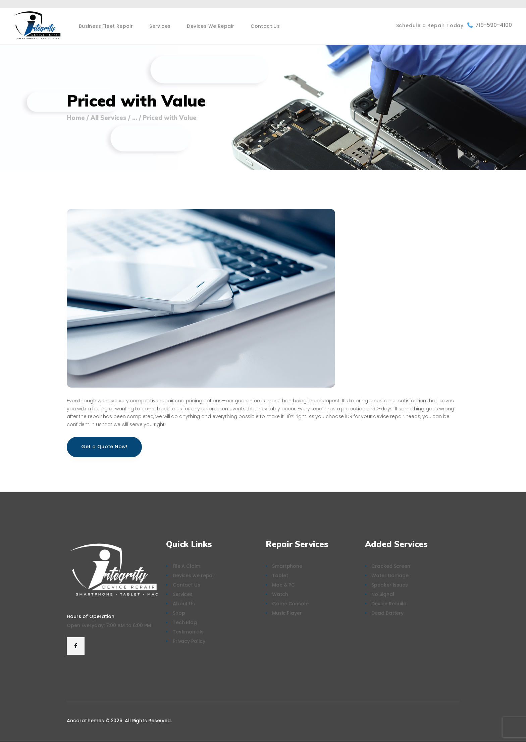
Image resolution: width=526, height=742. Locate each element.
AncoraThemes (85, 720)
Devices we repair (194, 575)
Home (76, 118)
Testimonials (188, 631)
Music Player (287, 613)
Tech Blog (185, 622)
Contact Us (186, 585)
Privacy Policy (189, 641)
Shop (179, 613)
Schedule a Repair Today (430, 25)
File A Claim (186, 566)
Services (183, 594)
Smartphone (287, 566)
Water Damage (390, 575)
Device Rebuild (389, 603)
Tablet (280, 575)
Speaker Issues (389, 585)
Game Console (290, 603)
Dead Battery (387, 613)
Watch (280, 594)
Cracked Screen (390, 566)
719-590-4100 (489, 25)
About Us (184, 603)
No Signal (382, 594)
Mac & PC (283, 585)
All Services (108, 118)
